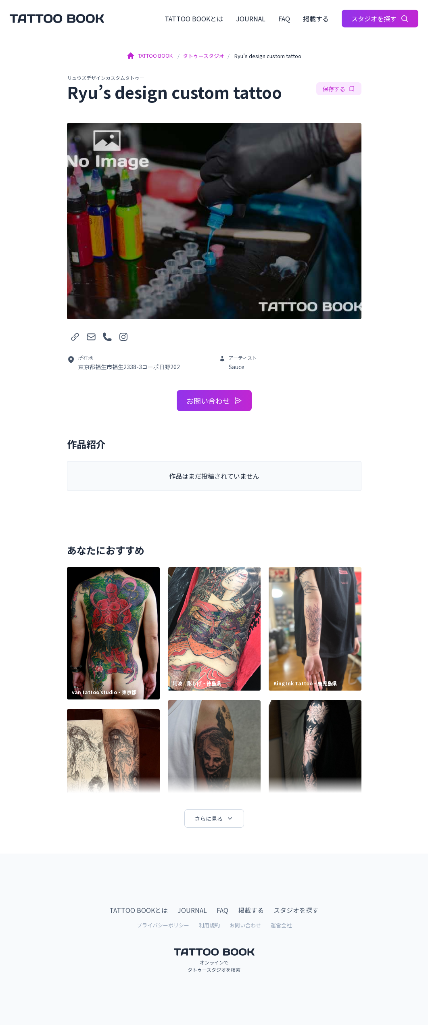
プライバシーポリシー (163, 925)
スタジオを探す (380, 18)
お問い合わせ (214, 400)
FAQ (284, 18)
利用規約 (209, 925)
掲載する (316, 18)
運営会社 (281, 925)
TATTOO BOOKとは (194, 18)
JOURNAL (250, 18)
